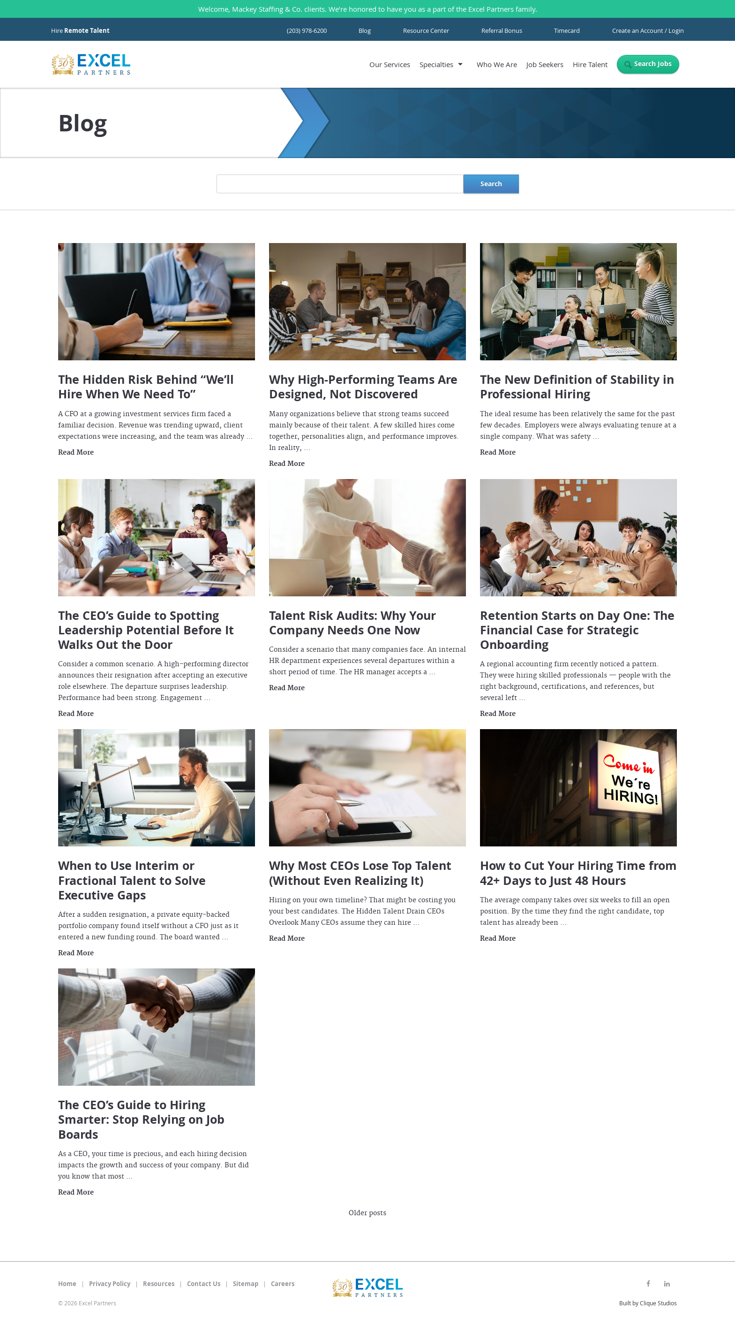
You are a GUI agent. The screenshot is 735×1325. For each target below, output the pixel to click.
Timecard (567, 30)
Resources (158, 1283)
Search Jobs (653, 63)
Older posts (367, 1213)
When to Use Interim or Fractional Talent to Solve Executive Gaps (132, 880)
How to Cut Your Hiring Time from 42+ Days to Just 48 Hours (578, 872)
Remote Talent (87, 30)
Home (67, 1283)
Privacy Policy (109, 1283)
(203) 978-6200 (307, 30)
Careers (282, 1283)
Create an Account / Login (648, 30)
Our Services (389, 64)
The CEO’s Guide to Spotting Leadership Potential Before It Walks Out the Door (146, 630)
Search (491, 183)
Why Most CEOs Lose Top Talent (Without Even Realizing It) (360, 872)
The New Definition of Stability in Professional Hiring (577, 386)
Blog (365, 30)
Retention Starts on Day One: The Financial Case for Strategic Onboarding (577, 630)
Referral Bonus (501, 30)
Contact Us (203, 1283)
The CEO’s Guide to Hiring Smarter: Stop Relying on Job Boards (141, 1119)
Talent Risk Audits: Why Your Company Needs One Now (352, 622)
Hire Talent (590, 64)
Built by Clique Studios (648, 1303)
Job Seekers (544, 64)
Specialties (436, 64)
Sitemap (245, 1283)
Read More (76, 453)
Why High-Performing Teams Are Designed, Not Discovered (363, 386)
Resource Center (426, 30)
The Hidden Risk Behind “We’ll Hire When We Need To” (146, 386)
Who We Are (497, 64)
